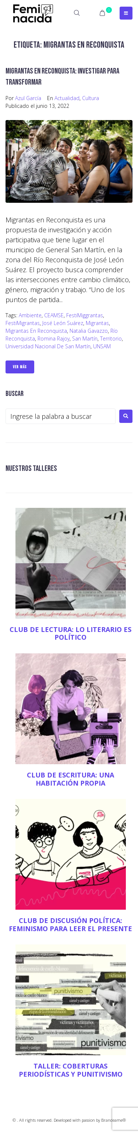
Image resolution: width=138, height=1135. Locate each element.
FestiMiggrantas (84, 315)
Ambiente (30, 315)
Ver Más (20, 367)
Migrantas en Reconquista (36, 330)
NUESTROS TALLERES (31, 468)
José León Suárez (62, 323)
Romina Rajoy (54, 338)
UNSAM (102, 346)
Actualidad (66, 98)
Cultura (90, 98)
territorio (111, 338)
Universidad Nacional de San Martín (48, 346)
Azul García (28, 98)
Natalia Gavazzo (89, 330)
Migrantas (97, 323)
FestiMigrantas (23, 323)
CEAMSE (54, 315)
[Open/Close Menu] (126, 13)
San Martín (85, 338)
